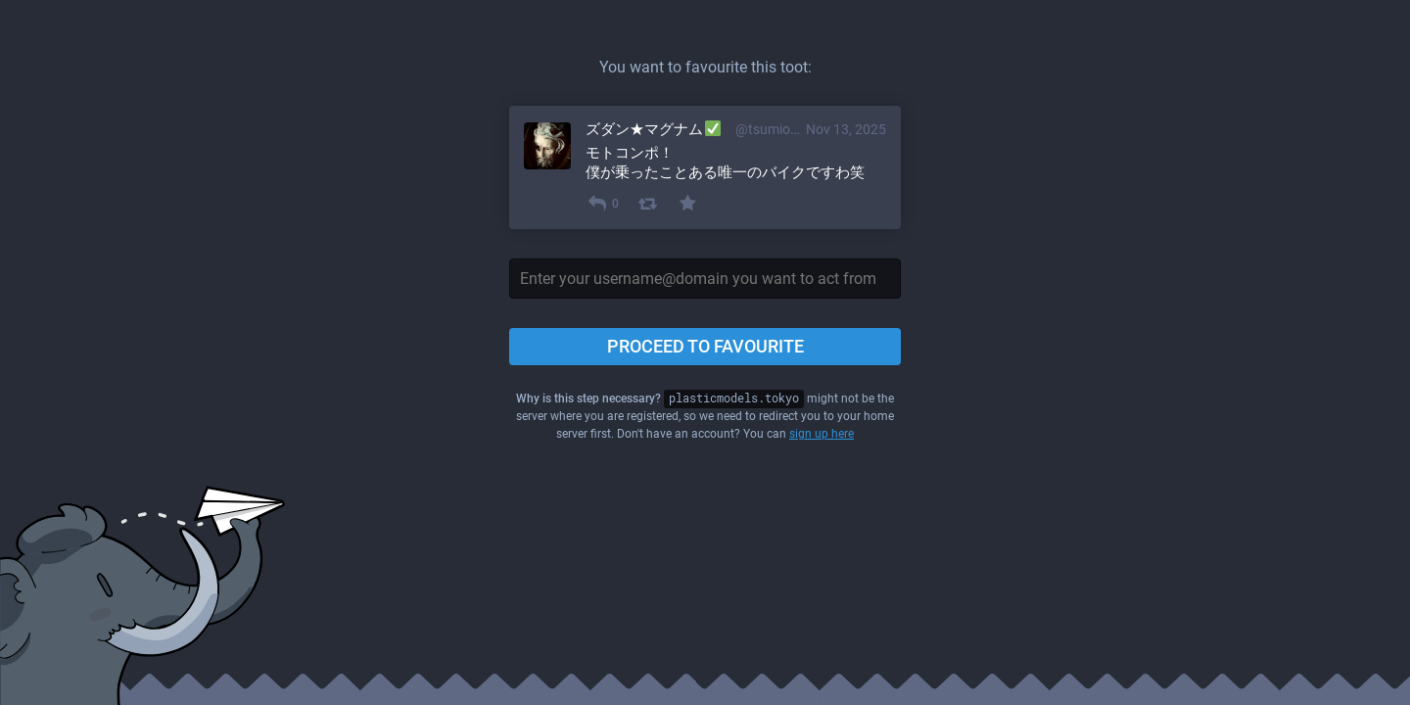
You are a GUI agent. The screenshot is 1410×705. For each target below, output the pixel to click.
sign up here (821, 434)
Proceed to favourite (705, 346)
